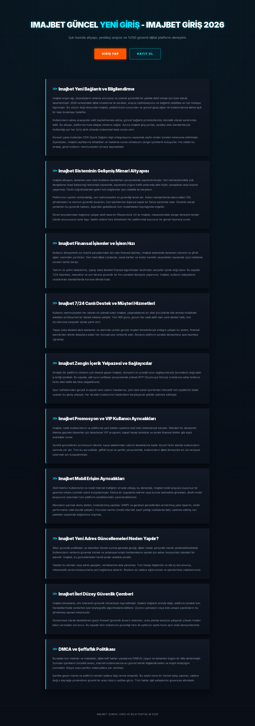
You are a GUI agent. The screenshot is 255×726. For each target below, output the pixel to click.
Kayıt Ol (145, 53)
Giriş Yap (110, 53)
